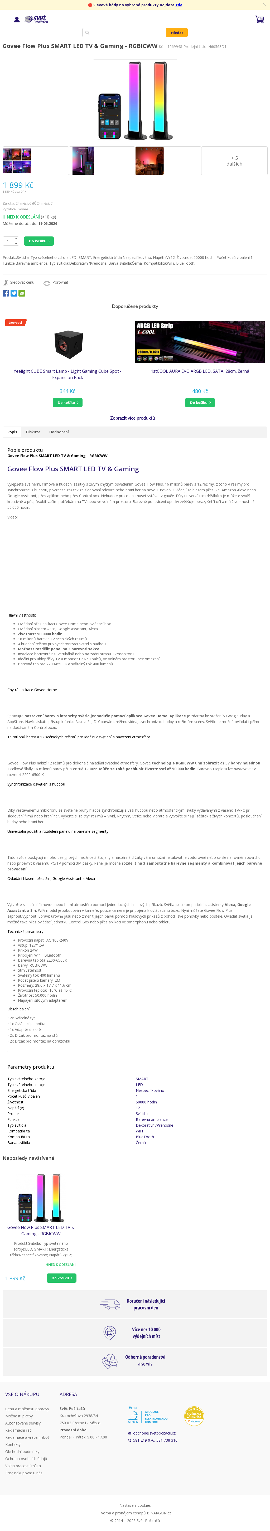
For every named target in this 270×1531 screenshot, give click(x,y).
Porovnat (60, 282)
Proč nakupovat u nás (23, 1472)
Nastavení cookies (135, 1505)
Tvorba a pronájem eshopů (122, 1512)
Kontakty (13, 1444)
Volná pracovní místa (23, 1465)
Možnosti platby (19, 1415)
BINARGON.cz (159, 1512)
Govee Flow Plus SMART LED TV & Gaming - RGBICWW (40, 1230)
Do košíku (37, 241)
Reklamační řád (18, 1430)
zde (179, 4)
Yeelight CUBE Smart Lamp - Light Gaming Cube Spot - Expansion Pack (68, 374)
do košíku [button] (66, 402)
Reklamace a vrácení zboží (27, 1437)
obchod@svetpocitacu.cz (154, 1433)
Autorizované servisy (23, 1423)
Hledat (177, 32)
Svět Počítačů (35, 19)
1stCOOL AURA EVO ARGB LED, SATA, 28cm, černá (200, 371)
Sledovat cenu (22, 282)
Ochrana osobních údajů (26, 1458)
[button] (67, 402)
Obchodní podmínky (22, 1451)
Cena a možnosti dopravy (27, 1408)
